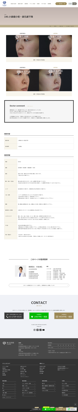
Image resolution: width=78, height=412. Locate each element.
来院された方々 (23, 366)
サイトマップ (23, 375)
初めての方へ (5, 371)
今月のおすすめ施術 (61, 366)
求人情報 (22, 368)
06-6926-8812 (21, 355)
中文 (75, 3)
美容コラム (22, 373)
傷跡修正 (63, 392)
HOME (50, 26)
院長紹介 (4, 368)
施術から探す (20, 3)
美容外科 (41, 369)
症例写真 (55, 26)
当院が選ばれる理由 (6, 369)
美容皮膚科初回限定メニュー (63, 368)
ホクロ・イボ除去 (65, 385)
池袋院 (19, 342)
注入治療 (41, 373)
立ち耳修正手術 (65, 390)
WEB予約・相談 (23, 371)
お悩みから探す (13, 3)
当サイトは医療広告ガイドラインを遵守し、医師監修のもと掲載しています (39, 285)
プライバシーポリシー (24, 376)
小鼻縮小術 (60, 26)
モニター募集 (23, 369)
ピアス (63, 388)
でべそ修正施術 (65, 395)
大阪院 (19, 349)
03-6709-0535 (21, 347)
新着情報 (4, 375)
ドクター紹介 (43, 3)
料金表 (38, 3)
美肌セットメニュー (61, 369)
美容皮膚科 (42, 371)
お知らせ (62, 352)
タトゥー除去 (64, 383)
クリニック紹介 (32, 3)
